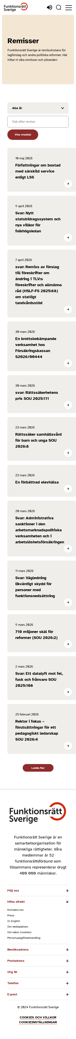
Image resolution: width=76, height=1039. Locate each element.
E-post (12, 994)
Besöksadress (18, 950)
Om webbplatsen (17, 926)
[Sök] (58, 7)
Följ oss (13, 891)
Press (10, 915)
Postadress (15, 961)
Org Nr (12, 972)
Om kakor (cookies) (19, 932)
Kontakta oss (15, 910)
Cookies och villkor (38, 1017)
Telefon (13, 983)
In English (13, 921)
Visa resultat (23, 134)
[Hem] (16, 7)
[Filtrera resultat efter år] (38, 108)
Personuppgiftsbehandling (23, 938)
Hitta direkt (16, 902)
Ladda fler (38, 768)
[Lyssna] (49, 7)
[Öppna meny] (68, 7)
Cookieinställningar (38, 1022)
